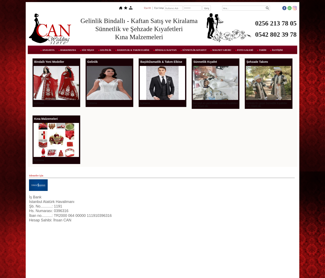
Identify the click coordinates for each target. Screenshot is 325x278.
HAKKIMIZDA (68, 50)
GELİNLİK (106, 50)
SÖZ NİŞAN (88, 50)
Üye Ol (147, 8)
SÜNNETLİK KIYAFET (194, 50)
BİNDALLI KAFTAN (166, 50)
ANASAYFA (48, 50)
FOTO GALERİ (245, 50)
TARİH (262, 50)
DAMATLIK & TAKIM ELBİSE (133, 50)
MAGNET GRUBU (221, 50)
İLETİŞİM (277, 50)
